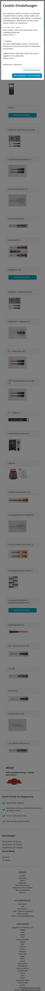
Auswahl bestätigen (32, 70)
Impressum (17, 65)
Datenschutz (7, 65)
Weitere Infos (9, 35)
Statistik (8, 41)
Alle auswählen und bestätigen (27, 75)
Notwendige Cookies (13, 27)
